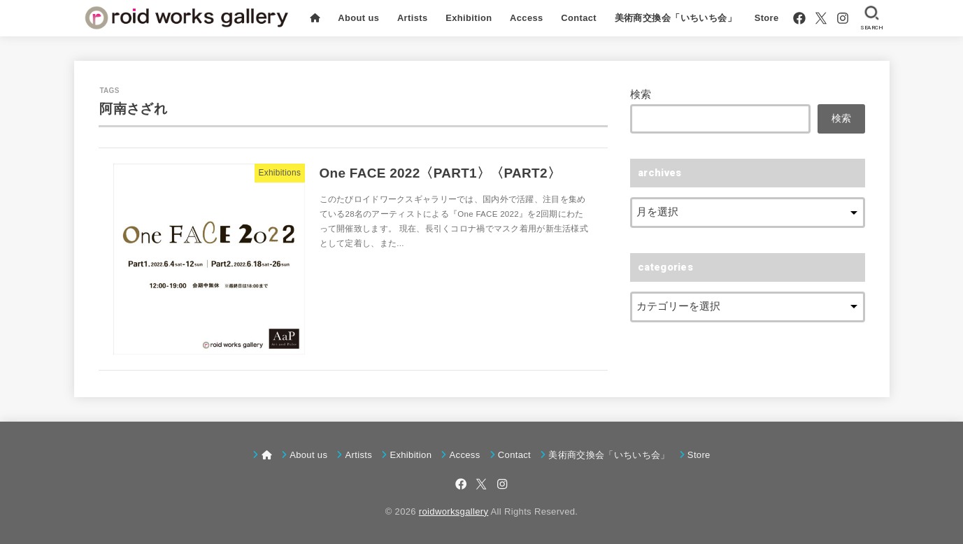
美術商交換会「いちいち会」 (675, 18)
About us (358, 18)
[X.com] (821, 18)
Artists (412, 18)
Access (526, 18)
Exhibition (468, 18)
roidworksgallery (453, 511)
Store (767, 18)
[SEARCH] (872, 18)
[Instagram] (842, 18)
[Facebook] (799, 18)
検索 (641, 94)
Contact (579, 18)
